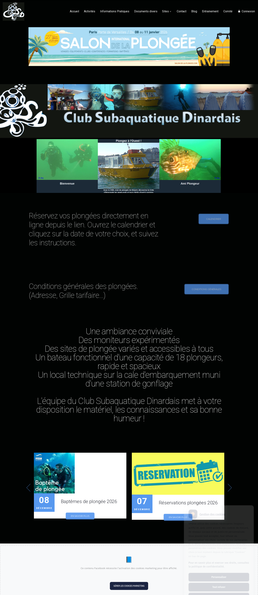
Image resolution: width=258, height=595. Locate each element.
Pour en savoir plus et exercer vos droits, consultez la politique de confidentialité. (219, 549)
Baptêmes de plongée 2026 (89, 501)
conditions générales (205, 295)
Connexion (246, 11)
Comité (227, 11)
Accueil (74, 11)
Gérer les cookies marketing (128, 585)
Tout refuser (218, 571)
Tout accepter (218, 581)
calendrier (212, 226)
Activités (89, 11)
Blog (194, 11)
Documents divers (145, 11)
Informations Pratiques (114, 11)
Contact (181, 11)
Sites (165, 11)
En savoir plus (80, 519)
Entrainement (210, 11)
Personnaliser (218, 561)
